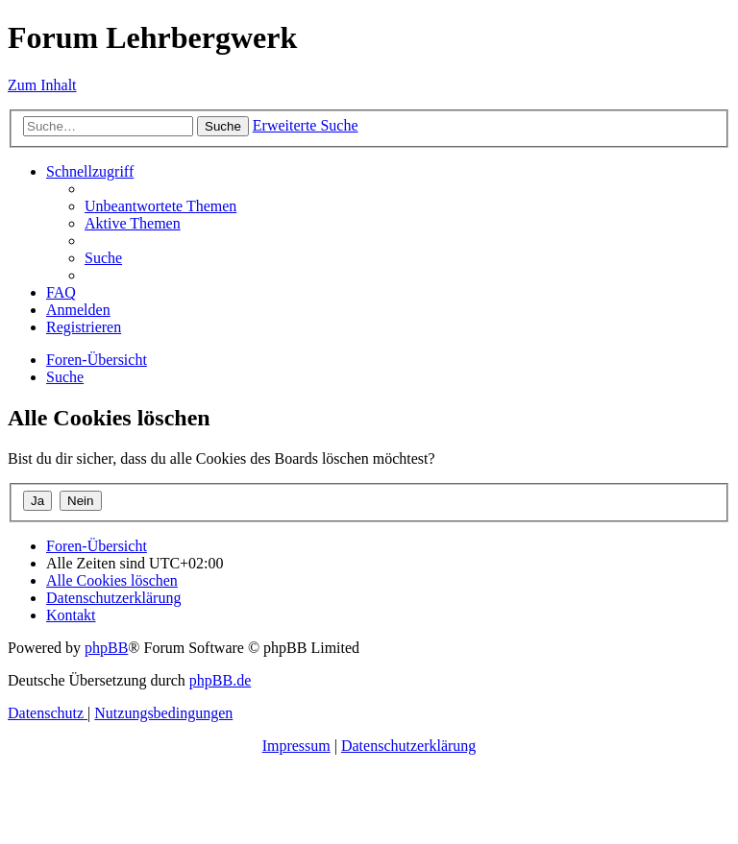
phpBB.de (220, 680)
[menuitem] (160, 206)
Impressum (296, 745)
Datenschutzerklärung (408, 745)
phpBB (106, 647)
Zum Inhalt (42, 85)
